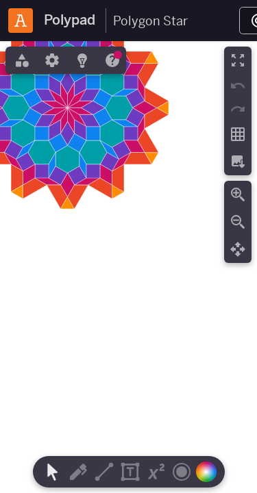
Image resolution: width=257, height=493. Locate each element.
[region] (128, 267)
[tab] (20, 60)
